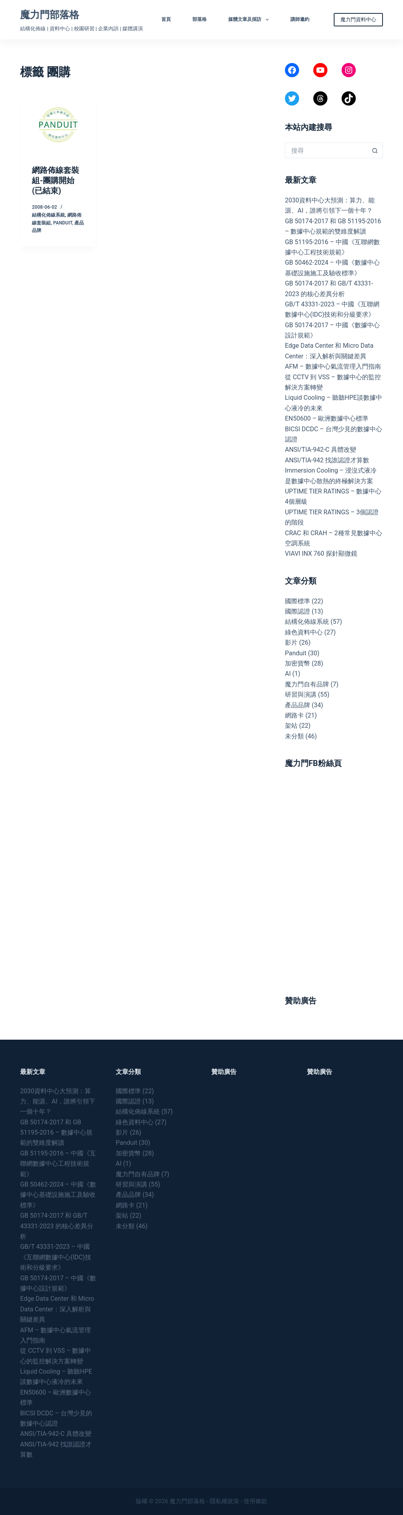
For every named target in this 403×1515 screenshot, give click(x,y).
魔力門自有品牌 (307, 684)
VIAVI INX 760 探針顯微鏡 (321, 553)
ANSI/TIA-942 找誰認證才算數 (327, 460)
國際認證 (297, 611)
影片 (291, 642)
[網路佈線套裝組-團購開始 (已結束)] (58, 124)
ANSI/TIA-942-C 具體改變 (320, 449)
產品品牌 (297, 705)
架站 (291, 725)
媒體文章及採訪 (250, 19)
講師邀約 (299, 19)
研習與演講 (300, 694)
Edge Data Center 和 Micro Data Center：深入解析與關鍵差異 (57, 1309)
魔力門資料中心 (358, 19)
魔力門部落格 (49, 14)
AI (288, 673)
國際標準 (297, 601)
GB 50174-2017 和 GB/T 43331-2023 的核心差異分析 (56, 1226)
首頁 (166, 19)
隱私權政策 (224, 1501)
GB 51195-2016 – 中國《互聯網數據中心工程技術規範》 (58, 1164)
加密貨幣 (297, 663)
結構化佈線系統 (48, 215)
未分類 (294, 736)
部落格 (199, 19)
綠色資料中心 (304, 632)
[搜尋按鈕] (375, 150)
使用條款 (255, 1501)
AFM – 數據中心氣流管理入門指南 (333, 366)
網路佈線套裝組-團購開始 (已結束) (55, 180)
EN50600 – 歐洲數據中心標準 (326, 418)
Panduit (62, 223)
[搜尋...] (326, 150)
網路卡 (294, 715)
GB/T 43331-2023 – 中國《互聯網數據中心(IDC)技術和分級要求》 (55, 1257)
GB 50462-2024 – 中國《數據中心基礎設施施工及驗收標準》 (58, 1195)
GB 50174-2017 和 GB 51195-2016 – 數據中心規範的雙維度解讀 (56, 1132)
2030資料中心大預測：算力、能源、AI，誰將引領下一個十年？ (57, 1101)
